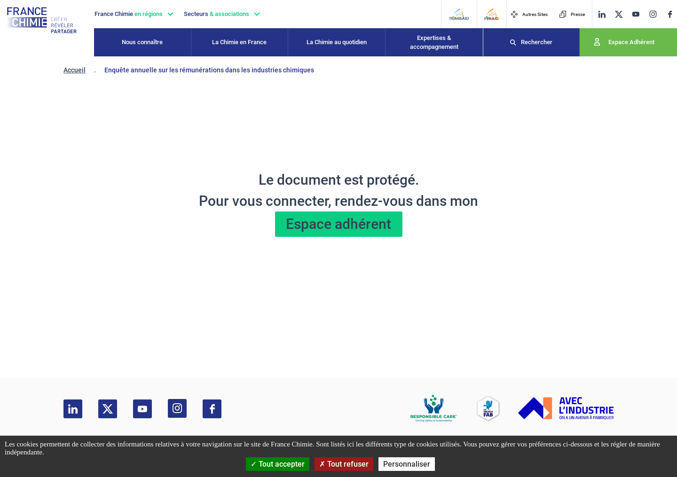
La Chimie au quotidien (337, 42)
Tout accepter (278, 464)
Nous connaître (142, 42)
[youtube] (636, 14)
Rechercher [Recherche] (536, 42)
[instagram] (653, 14)
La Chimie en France (239, 42)
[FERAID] (491, 14)
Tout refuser (344, 464)
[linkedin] (602, 14)
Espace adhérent (338, 224)
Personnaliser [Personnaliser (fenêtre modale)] (406, 464)
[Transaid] (458, 14)
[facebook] (670, 14)
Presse (572, 14)
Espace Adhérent (631, 42)
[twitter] (618, 14)
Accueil (74, 70)
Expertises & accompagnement (434, 42)
